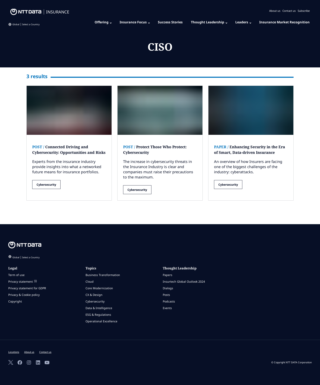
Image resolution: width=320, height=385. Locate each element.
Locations (13, 352)
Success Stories (170, 22)
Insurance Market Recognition (284, 22)
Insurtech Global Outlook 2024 (184, 281)
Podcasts (169, 301)
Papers (167, 275)
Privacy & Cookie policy (24, 295)
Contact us (289, 11)
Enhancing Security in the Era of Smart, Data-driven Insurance (249, 149)
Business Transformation (103, 275)
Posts (166, 295)
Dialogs (168, 288)
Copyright (15, 301)
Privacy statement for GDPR (27, 288)
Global (26, 24)
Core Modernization (99, 288)
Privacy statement (22, 281)
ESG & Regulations (98, 315)
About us (274, 11)
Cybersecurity (46, 185)
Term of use (16, 275)
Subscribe (304, 11)
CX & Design (94, 295)
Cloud (90, 281)
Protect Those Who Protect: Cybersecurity (155, 149)
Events (167, 308)
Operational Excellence (101, 321)
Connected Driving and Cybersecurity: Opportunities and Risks (69, 149)
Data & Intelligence (99, 308)
